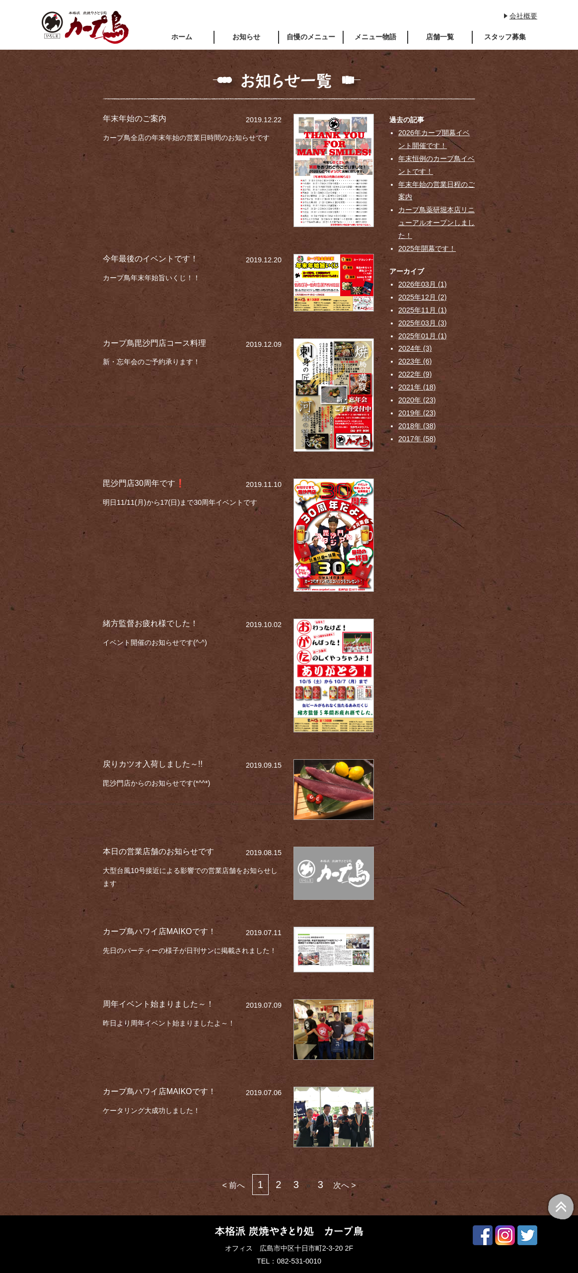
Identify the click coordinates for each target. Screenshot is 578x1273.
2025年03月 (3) (422, 323)
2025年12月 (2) (422, 297)
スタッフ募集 (505, 37)
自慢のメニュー (311, 37)
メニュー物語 (375, 37)
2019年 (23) (417, 413)
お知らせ (246, 37)
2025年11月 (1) (422, 310)
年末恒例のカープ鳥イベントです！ (436, 165)
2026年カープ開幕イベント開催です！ (434, 139)
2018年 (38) (417, 426)
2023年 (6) (415, 361)
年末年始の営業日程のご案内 (436, 190)
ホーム (181, 37)
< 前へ (233, 1185)
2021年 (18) (417, 387)
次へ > (344, 1185)
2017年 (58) (417, 439)
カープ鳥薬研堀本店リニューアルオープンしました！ (436, 222)
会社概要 (523, 16)
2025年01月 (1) (422, 336)
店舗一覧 (440, 37)
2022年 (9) (415, 374)
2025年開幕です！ (427, 248)
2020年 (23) (417, 400)
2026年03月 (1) (422, 284)
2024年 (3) (415, 348)
